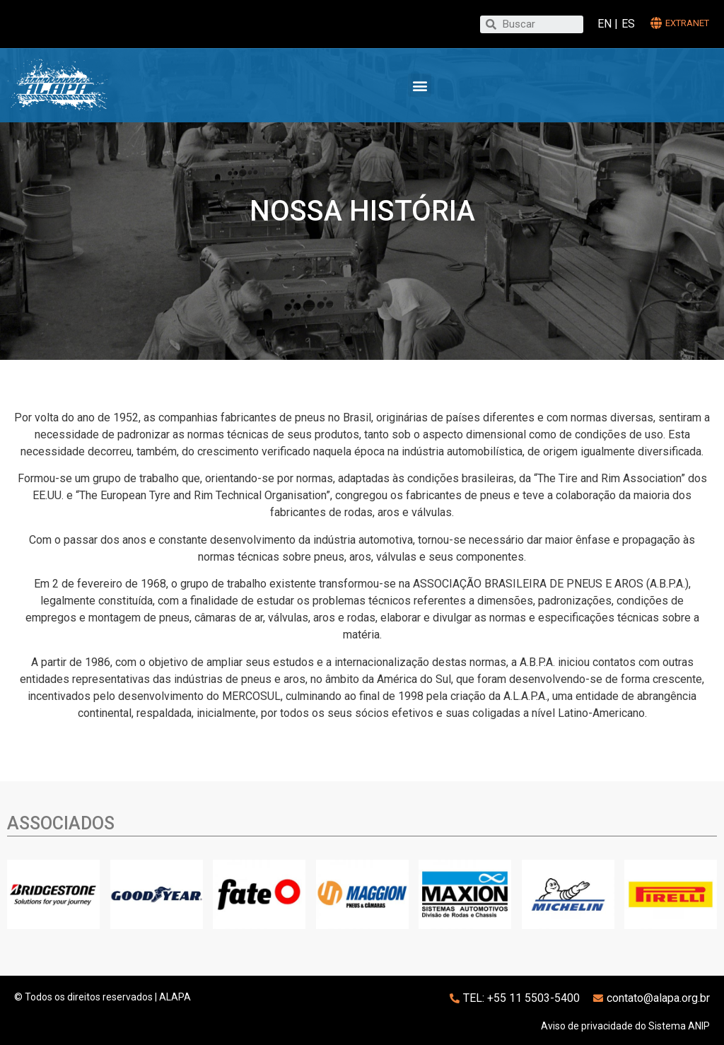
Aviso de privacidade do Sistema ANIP (625, 1026)
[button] (419, 85)
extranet (687, 23)
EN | (607, 23)
